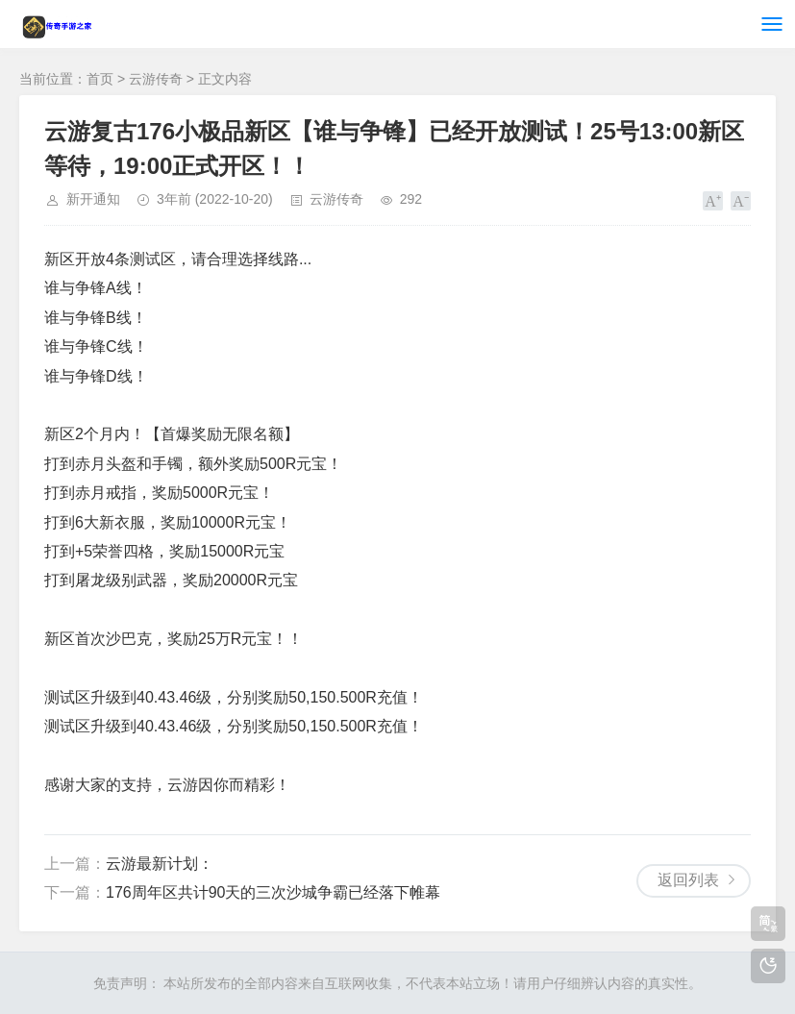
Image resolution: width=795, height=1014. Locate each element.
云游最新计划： (159, 863)
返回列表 (688, 880)
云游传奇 (156, 79)
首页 (100, 79)
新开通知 (93, 199)
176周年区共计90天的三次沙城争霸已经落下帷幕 (273, 892)
